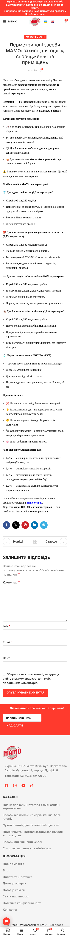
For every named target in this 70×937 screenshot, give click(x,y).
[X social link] (16, 525)
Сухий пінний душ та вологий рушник (31, 825)
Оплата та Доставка (17, 877)
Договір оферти (14, 883)
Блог (6, 870)
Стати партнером (16, 896)
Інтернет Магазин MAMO (28, 924)
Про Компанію (13, 863)
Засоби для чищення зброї (22, 842)
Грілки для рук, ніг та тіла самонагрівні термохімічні (31, 806)
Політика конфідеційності (22, 903)
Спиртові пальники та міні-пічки (27, 848)
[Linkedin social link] (34, 525)
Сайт (6, 658)
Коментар (11, 582)
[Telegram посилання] (44, 525)
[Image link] (12, 752)
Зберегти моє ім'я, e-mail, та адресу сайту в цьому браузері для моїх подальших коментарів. (31, 678)
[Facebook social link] (6, 525)
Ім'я (6, 626)
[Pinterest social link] (25, 525)
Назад (35, 541)
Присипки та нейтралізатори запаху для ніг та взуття (33, 833)
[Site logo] (35, 21)
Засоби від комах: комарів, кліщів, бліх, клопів (32, 816)
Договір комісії (14, 890)
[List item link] (35, 776)
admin (32, 70)
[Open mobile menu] (10, 21)
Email (8, 642)
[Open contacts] (6, 921)
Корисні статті (35, 37)
